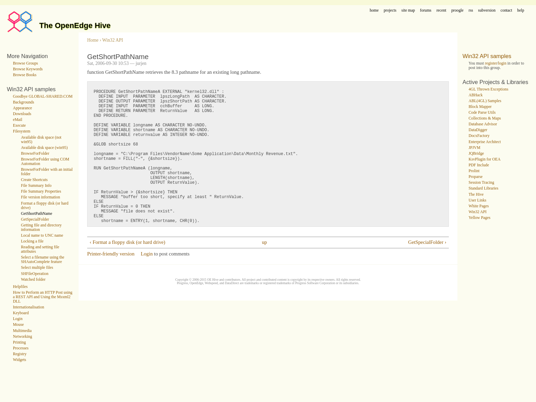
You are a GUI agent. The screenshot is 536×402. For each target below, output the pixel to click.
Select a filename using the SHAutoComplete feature (42, 259)
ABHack (476, 95)
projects (390, 10)
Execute (19, 125)
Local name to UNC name (42, 235)
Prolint (474, 171)
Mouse (18, 324)
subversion (487, 10)
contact (506, 10)
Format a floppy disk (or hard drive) (44, 205)
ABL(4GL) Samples (485, 101)
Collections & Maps (485, 118)
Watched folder (33, 279)
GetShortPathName (36, 213)
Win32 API (112, 40)
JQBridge (476, 153)
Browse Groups (25, 63)
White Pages (479, 206)
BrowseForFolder (35, 153)
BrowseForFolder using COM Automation (45, 161)
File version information (40, 197)
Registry (20, 354)
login (502, 63)
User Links (477, 200)
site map (408, 10)
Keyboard (21, 313)
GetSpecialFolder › (427, 272)
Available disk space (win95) (44, 147)
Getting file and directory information (41, 227)
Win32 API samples (487, 56)
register (491, 63)
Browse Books (25, 75)
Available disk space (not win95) (41, 139)
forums (425, 10)
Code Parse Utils (482, 112)
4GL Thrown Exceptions (488, 89)
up (264, 272)
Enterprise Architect (485, 142)
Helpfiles (20, 287)
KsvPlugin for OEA (484, 159)
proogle (457, 10)
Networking (22, 336)
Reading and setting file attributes (40, 249)
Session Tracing (481, 182)
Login (18, 319)
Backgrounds (23, 102)
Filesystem (21, 131)
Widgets (19, 360)
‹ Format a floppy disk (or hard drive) (127, 272)
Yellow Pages (480, 218)
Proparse (476, 177)
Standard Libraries (483, 188)
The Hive (476, 194)
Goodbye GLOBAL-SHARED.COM (43, 96)
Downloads (22, 114)
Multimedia (22, 331)
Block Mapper (480, 107)
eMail (17, 119)
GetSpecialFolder (35, 219)
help (520, 10)
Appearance (22, 108)
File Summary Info (36, 185)
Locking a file (32, 241)
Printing (19, 342)
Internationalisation (28, 307)
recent (441, 10)
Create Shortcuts (34, 180)
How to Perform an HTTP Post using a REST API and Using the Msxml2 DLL (42, 297)
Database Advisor (483, 124)
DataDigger (478, 130)
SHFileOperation (34, 274)
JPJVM (475, 147)
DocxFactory (479, 136)
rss (471, 10)
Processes (21, 348)
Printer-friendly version (110, 283)
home (374, 10)
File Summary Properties (41, 191)
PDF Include (479, 165)
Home (92, 40)
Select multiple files (37, 267)
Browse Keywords (28, 69)
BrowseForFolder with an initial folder (46, 171)
